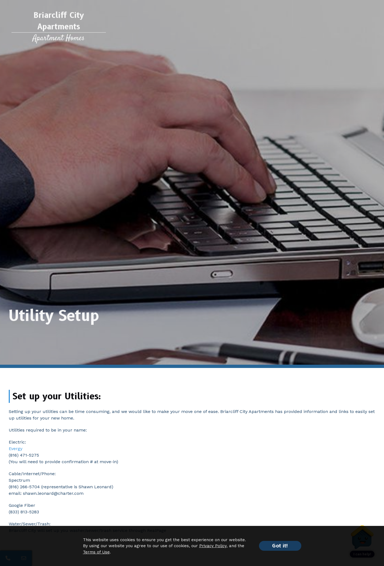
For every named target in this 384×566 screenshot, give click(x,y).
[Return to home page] (58, 30)
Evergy (15, 448)
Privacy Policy (213, 545)
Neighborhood (212, 25)
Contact (361, 25)
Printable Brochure (316, 25)
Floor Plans (151, 25)
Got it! (280, 546)
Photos (182, 25)
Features (124, 25)
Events (241, 25)
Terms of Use (96, 552)
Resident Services (274, 25)
